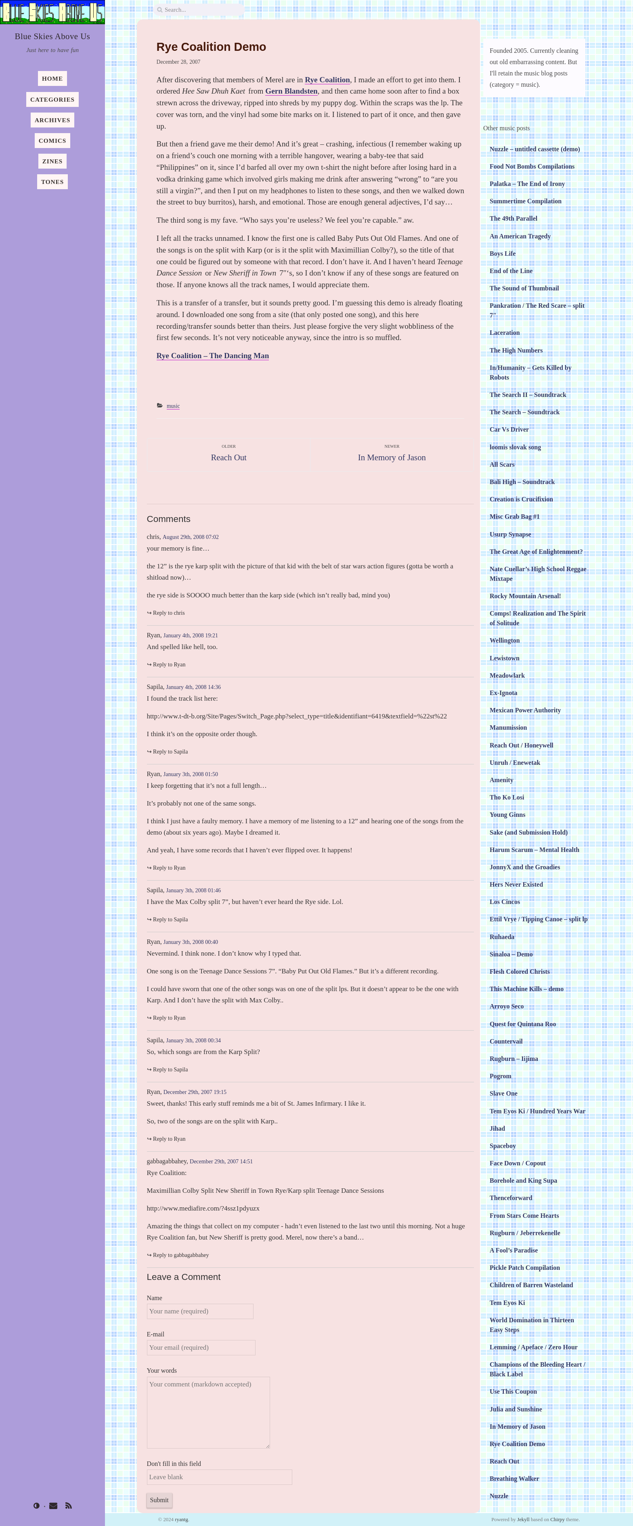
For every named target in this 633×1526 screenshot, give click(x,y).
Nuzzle (499, 1496)
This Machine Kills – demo (527, 988)
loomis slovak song (515, 447)
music (173, 406)
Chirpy (557, 1519)
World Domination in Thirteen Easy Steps (532, 1325)
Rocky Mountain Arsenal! (525, 596)
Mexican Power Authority (525, 710)
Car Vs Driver (509, 429)
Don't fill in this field (219, 1472)
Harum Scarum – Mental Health (534, 849)
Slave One (504, 1093)
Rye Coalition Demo (517, 1443)
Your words (208, 1408)
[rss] (68, 1506)
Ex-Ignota (503, 692)
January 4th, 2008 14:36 (193, 687)
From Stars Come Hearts (524, 1215)
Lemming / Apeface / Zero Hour (534, 1347)
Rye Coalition (327, 79)
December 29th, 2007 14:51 (221, 1162)
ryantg (181, 1519)
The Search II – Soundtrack (528, 394)
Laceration (505, 332)
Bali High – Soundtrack (522, 481)
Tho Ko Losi (507, 797)
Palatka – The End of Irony (527, 183)
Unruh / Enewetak (515, 762)
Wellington (505, 640)
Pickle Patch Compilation (525, 1267)
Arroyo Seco (507, 1006)
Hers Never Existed (516, 884)
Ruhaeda (502, 936)
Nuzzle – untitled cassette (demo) (535, 149)
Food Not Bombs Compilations (532, 166)
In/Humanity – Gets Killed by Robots (531, 372)
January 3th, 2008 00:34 (193, 1041)
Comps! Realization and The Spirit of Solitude (538, 618)
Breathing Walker (514, 1478)
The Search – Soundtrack (525, 412)
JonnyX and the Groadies (525, 867)
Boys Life (503, 253)
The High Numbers (516, 350)
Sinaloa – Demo (511, 954)
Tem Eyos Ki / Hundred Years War (537, 1111)
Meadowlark (507, 675)
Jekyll (523, 1519)
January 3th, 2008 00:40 (190, 942)
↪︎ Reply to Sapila (167, 752)
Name (200, 1306)
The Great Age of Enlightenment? (536, 551)
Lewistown (505, 658)
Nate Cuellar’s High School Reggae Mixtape (538, 574)
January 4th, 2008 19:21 (190, 636)
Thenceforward (511, 1197)
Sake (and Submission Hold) (529, 832)
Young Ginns (508, 814)
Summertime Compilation (526, 201)
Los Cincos (505, 901)
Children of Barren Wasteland (531, 1285)
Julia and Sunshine (516, 1409)
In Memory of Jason (517, 1426)
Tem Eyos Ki (507, 1302)
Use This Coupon (513, 1391)
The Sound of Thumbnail (524, 288)
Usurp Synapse (510, 534)
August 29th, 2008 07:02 (191, 537)
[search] (199, 10)
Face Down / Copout (518, 1163)
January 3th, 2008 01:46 (193, 890)
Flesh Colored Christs (520, 971)
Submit (159, 1500)
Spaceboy (503, 1145)
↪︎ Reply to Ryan (166, 665)
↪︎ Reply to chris (166, 613)
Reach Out (504, 1461)
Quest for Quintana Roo (523, 1024)
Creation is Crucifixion (521, 499)
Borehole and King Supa (523, 1180)
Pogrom (500, 1076)
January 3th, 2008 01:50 (190, 774)
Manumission (508, 727)
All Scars (502, 464)
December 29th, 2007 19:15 (194, 1092)
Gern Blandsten (291, 91)
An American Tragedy (520, 236)
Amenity (502, 780)
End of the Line (511, 270)
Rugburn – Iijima (514, 1058)
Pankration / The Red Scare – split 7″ (537, 310)
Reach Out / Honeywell (521, 745)
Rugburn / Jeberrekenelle (525, 1233)
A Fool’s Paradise (514, 1250)
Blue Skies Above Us (52, 36)
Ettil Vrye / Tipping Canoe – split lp (539, 919)
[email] (53, 1506)
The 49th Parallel (513, 218)
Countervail (506, 1041)
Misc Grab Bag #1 (515, 516)
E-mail (201, 1343)
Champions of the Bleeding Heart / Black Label (537, 1369)
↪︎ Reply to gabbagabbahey (178, 1255)
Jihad (497, 1128)
